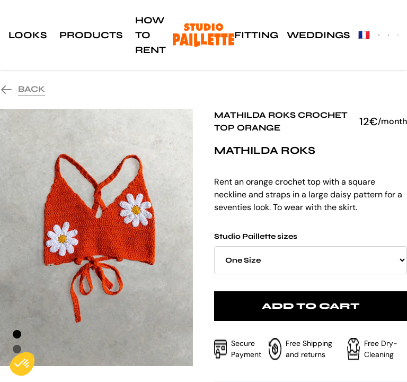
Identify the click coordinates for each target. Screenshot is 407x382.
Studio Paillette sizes (310, 253)
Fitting (256, 35)
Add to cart (311, 306)
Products (90, 35)
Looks (27, 35)
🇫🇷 (364, 35)
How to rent (150, 35)
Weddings (318, 35)
